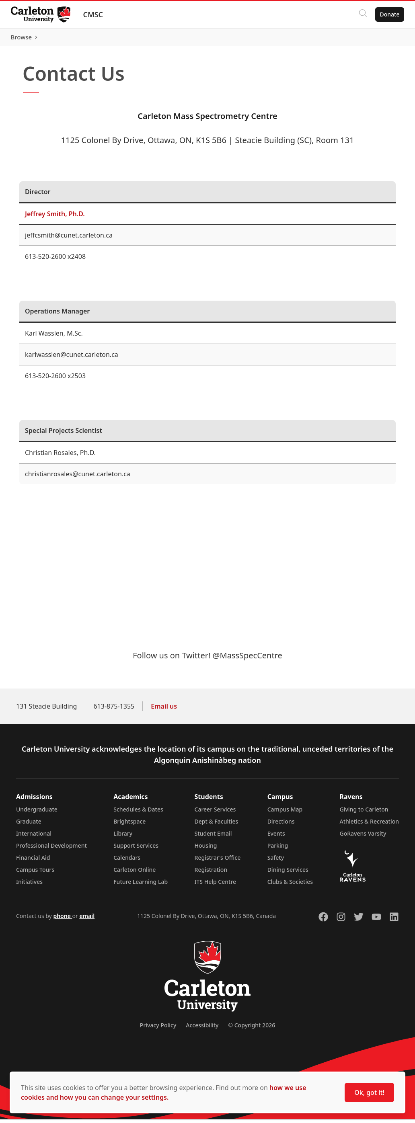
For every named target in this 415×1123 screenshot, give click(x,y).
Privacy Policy (158, 1029)
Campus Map (285, 813)
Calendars (126, 861)
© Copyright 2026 (251, 1029)
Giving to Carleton (364, 813)
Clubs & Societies (290, 885)
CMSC (95, 14)
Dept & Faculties (216, 825)
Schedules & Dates (138, 813)
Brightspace (129, 825)
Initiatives (29, 885)
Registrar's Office (218, 861)
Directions (281, 825)
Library (122, 837)
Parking (277, 849)
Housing (206, 849)
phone (62, 919)
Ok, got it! (369, 1092)
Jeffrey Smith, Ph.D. (55, 217)
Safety (275, 861)
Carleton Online (134, 873)
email (87, 919)
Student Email (213, 837)
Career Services (215, 813)
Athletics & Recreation (369, 825)
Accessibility (202, 1029)
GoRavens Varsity (363, 837)
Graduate (28, 825)
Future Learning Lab (140, 885)
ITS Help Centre (215, 885)
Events (276, 837)
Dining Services (287, 873)
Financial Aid (33, 861)
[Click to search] (361, 14)
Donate (387, 14)
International (33, 837)
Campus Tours (35, 873)
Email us (164, 709)
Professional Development (51, 849)
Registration (211, 873)
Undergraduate (37, 813)
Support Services (135, 849)
